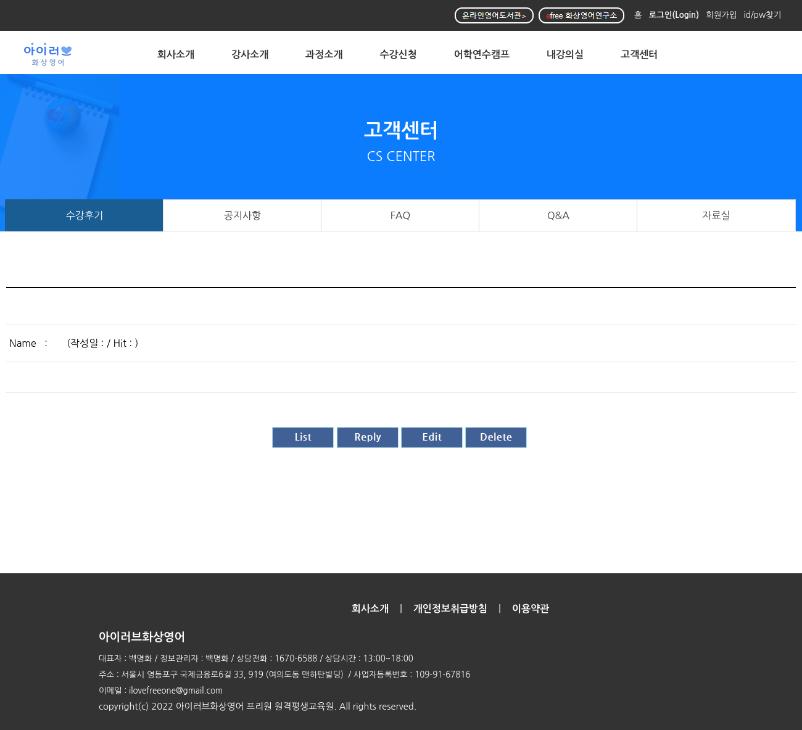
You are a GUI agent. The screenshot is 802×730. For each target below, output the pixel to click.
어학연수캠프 (482, 54)
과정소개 (323, 54)
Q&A (558, 215)
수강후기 (85, 215)
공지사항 (243, 215)
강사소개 (249, 54)
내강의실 (565, 54)
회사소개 (175, 54)
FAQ (401, 215)
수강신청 (398, 54)
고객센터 (639, 54)
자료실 (716, 215)
